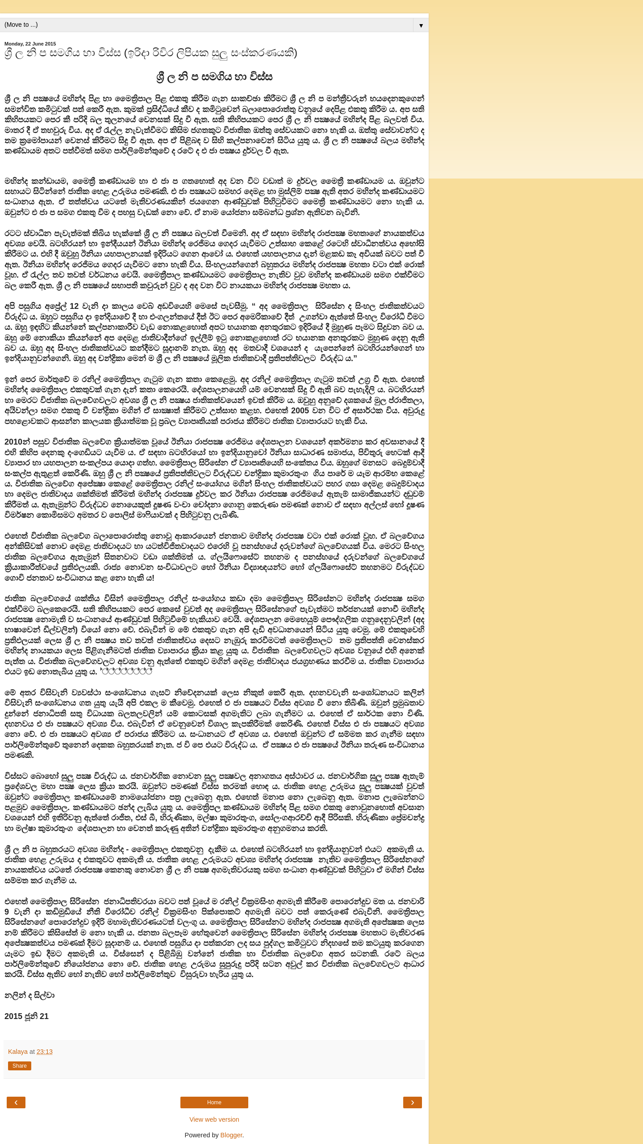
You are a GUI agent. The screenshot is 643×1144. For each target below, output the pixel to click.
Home (214, 1102)
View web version (214, 1119)
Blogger (231, 1135)
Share (20, 1066)
